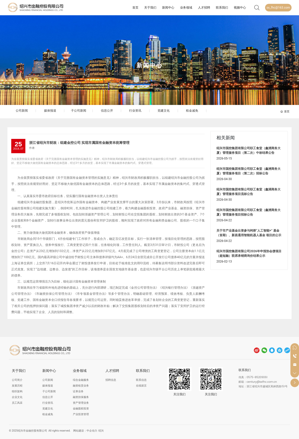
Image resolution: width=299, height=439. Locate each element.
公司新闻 (22, 110)
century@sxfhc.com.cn (262, 382)
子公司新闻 (78, 110)
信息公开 (107, 110)
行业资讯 (135, 110)
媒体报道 (50, 110)
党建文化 (164, 110)
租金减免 (192, 110)
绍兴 (101, 430)
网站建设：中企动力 (85, 430)
